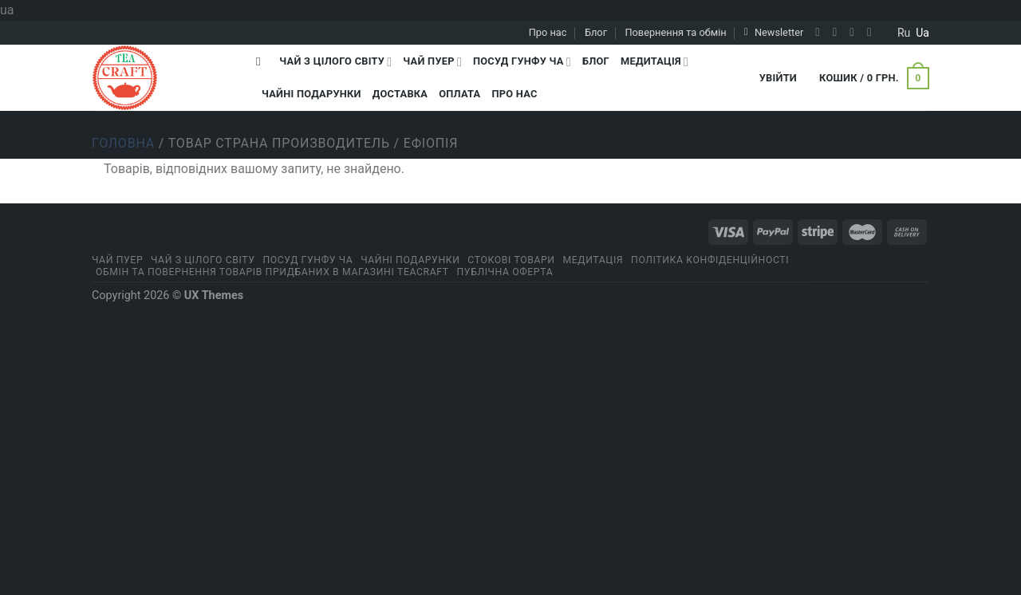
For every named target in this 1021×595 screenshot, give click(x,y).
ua (922, 32)
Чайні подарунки (311, 94)
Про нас (548, 32)
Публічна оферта (505, 272)
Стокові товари (510, 260)
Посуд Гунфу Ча (522, 61)
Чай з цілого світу (335, 61)
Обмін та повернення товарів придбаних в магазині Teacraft (272, 272)
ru (903, 32)
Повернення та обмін (675, 32)
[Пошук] (262, 61)
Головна (123, 143)
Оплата (459, 94)
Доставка (400, 94)
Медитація (654, 61)
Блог (596, 32)
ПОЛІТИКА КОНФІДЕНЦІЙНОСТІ (710, 260)
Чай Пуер (432, 61)
